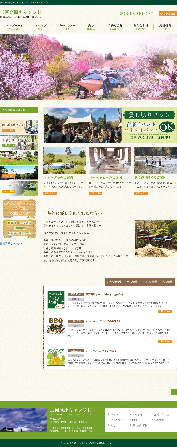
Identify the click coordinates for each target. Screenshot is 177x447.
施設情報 (159, 419)
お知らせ (137, 414)
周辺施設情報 (139, 425)
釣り (113, 425)
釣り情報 (167, 281)
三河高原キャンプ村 (11, 243)
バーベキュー (118, 419)
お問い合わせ (161, 414)
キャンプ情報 (150, 281)
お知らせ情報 (114, 281)
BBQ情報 (132, 281)
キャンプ (116, 414)
